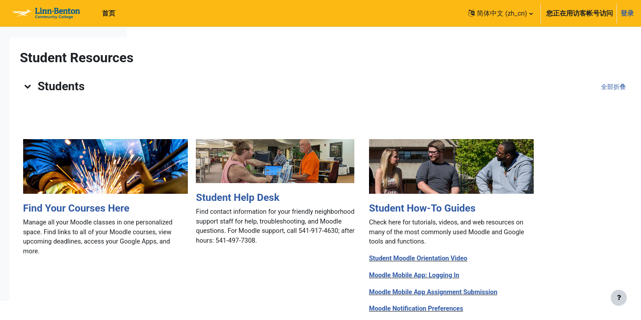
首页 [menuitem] (108, 13)
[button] (500, 13)
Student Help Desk (362, 197)
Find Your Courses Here (200, 208)
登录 (627, 13)
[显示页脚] (619, 298)
